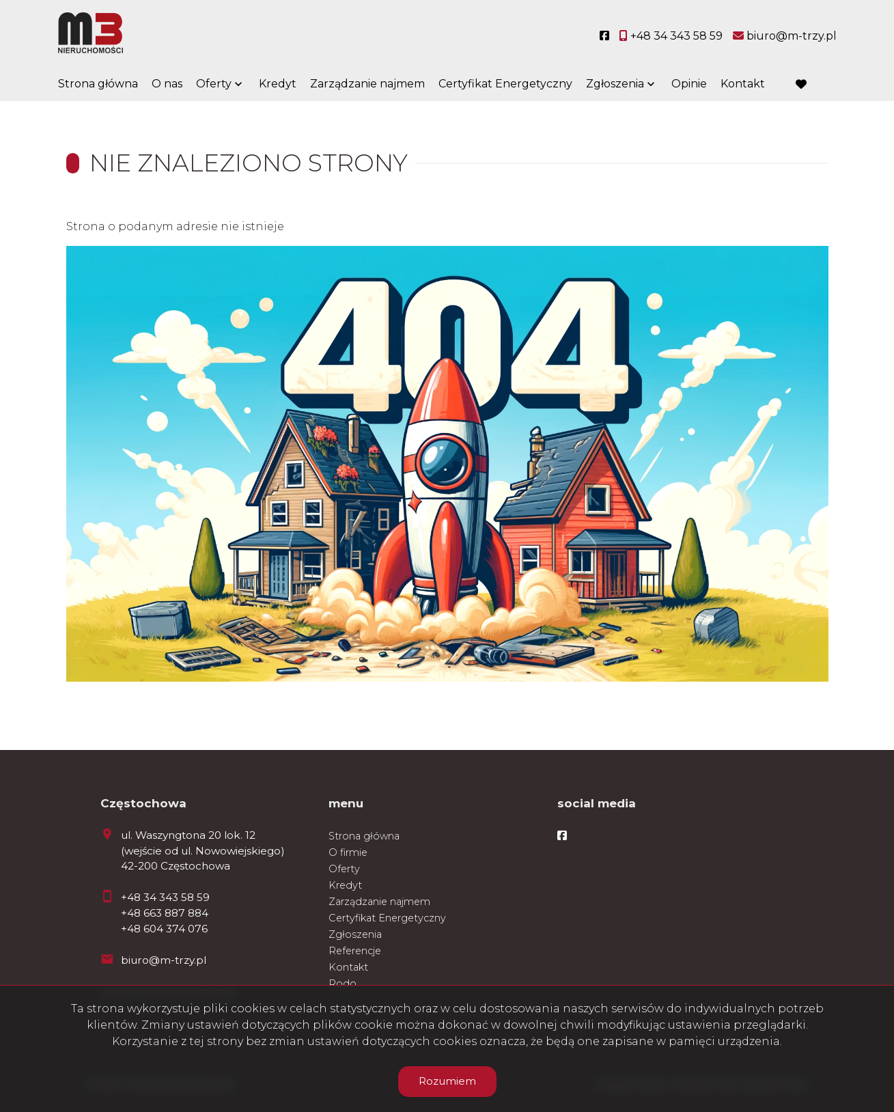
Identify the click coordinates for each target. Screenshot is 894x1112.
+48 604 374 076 (164, 928)
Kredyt (277, 83)
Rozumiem (447, 1080)
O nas (167, 83)
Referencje (355, 951)
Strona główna (98, 83)
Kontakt (743, 83)
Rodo (343, 983)
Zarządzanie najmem (367, 83)
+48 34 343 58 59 (165, 897)
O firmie (348, 852)
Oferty (214, 83)
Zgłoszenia (615, 83)
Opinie (689, 83)
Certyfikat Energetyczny (505, 83)
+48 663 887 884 (164, 912)
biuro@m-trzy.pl (163, 960)
